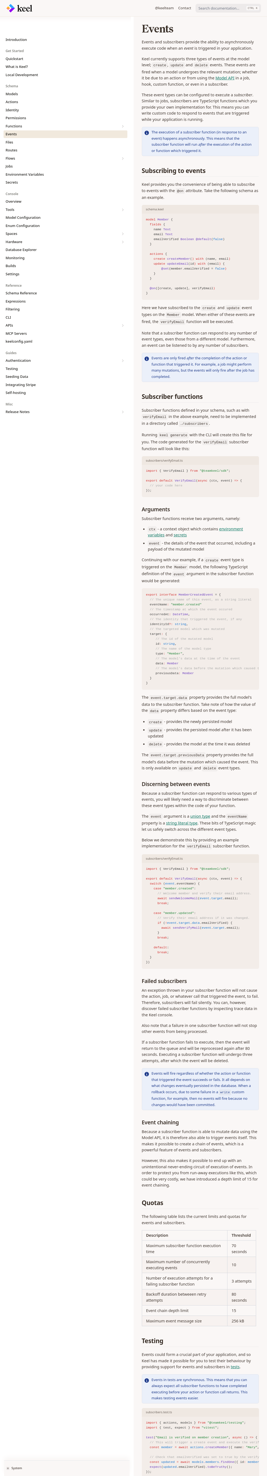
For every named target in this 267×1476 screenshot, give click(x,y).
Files (9, 125)
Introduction (16, 23)
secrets (208, 448)
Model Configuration (23, 201)
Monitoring (15, 241)
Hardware (31, 225)
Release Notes (31, 395)
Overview (14, 185)
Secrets (12, 165)
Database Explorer (21, 233)
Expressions (16, 284)
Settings (13, 257)
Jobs (9, 149)
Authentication (31, 344)
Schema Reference (21, 276)
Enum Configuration (23, 209)
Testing (12, 352)
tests (202, 1145)
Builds (11, 249)
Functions (31, 109)
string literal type (221, 692)
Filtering (13, 292)
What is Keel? (17, 50)
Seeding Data (17, 360)
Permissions (16, 101)
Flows (31, 142)
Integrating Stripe (21, 368)
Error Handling (93, 1439)
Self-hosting (16, 376)
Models (12, 77)
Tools (31, 193)
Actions (12, 85)
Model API (134, 71)
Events (11, 117)
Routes (11, 133)
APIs (31, 309)
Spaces (31, 217)
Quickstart (14, 42)
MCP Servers (16, 317)
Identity (12, 93)
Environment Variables (25, 158)
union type (132, 692)
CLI (8, 300)
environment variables (172, 448)
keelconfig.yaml (19, 324)
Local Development (22, 58)
